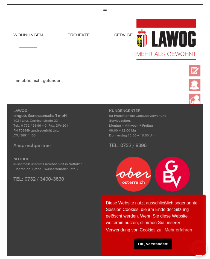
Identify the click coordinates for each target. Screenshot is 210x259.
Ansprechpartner (32, 145)
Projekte (79, 35)
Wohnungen (28, 35)
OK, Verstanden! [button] (153, 244)
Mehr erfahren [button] (178, 230)
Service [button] (123, 35)
